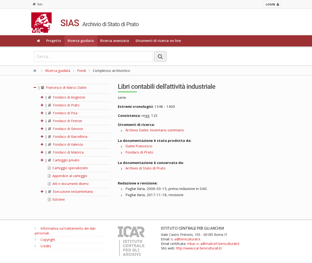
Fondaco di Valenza (65, 144)
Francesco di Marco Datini (63, 87)
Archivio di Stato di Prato (145, 168)
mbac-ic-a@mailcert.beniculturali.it (213, 243)
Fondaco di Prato (63, 105)
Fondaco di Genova (65, 128)
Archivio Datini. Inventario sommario (154, 130)
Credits (43, 246)
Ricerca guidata (81, 40)
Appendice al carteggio (67, 176)
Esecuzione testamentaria (70, 191)
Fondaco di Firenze (65, 121)
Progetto (53, 40)
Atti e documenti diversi (68, 183)
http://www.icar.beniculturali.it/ (199, 248)
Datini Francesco (138, 146)
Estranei (56, 199)
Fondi (81, 70)
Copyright (45, 239)
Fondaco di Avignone (66, 97)
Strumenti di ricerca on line (158, 40)
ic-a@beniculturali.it (185, 239)
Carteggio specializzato (68, 168)
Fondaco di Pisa (62, 113)
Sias (37, 4)
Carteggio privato (63, 160)
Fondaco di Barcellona (67, 136)
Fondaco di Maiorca (66, 152)
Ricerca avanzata (114, 40)
